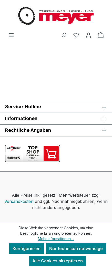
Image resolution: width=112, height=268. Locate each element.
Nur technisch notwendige (76, 248)
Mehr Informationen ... (56, 238)
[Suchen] (64, 35)
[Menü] (11, 35)
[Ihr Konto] (88, 35)
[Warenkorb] (101, 35)
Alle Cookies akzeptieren (57, 260)
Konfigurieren (26, 248)
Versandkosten (18, 201)
